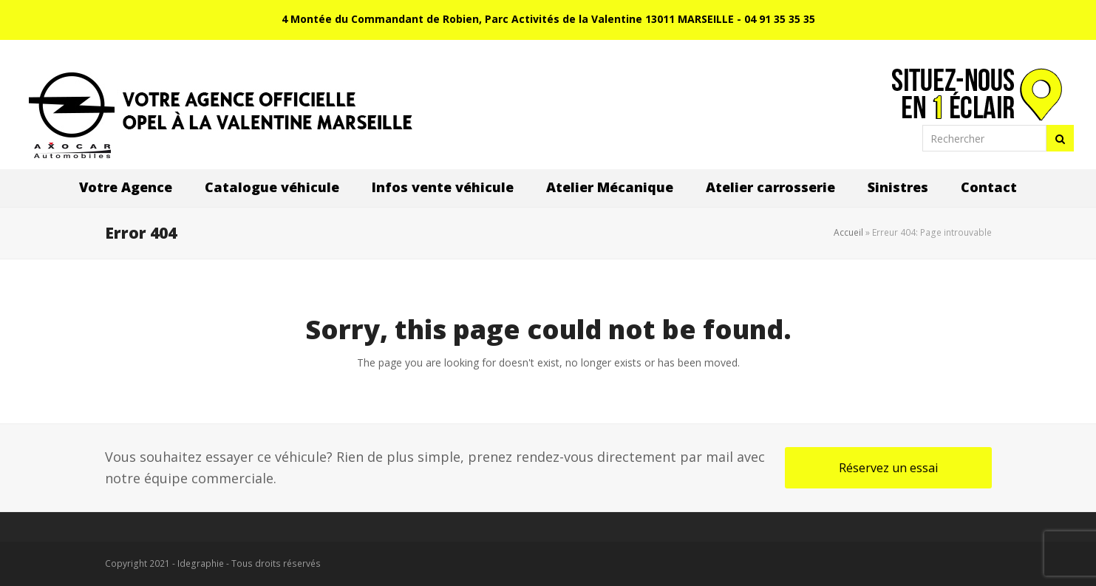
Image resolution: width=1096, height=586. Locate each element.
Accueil (848, 232)
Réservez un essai (888, 468)
